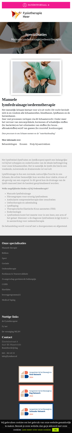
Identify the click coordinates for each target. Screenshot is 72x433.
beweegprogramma (10, 295)
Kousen (23, 144)
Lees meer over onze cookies (36, 430)
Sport (4, 258)
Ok (55, 430)
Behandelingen (9, 144)
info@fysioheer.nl (9, 356)
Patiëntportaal (37, 5)
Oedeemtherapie (9, 269)
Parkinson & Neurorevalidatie (15, 274)
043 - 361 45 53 (8, 353)
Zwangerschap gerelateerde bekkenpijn (19, 279)
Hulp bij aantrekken (40, 144)
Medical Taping (8, 300)
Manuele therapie (9, 248)
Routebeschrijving (10, 348)
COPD (5, 284)
